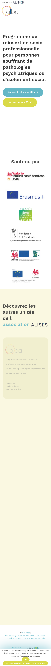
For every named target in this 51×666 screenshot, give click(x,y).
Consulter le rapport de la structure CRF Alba (25, 638)
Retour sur (13, 2)
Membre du (25, 648)
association (25, 325)
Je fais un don (18, 102)
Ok (25, 659)
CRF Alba (26, 633)
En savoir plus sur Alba (23, 92)
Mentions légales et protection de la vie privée (25, 636)
